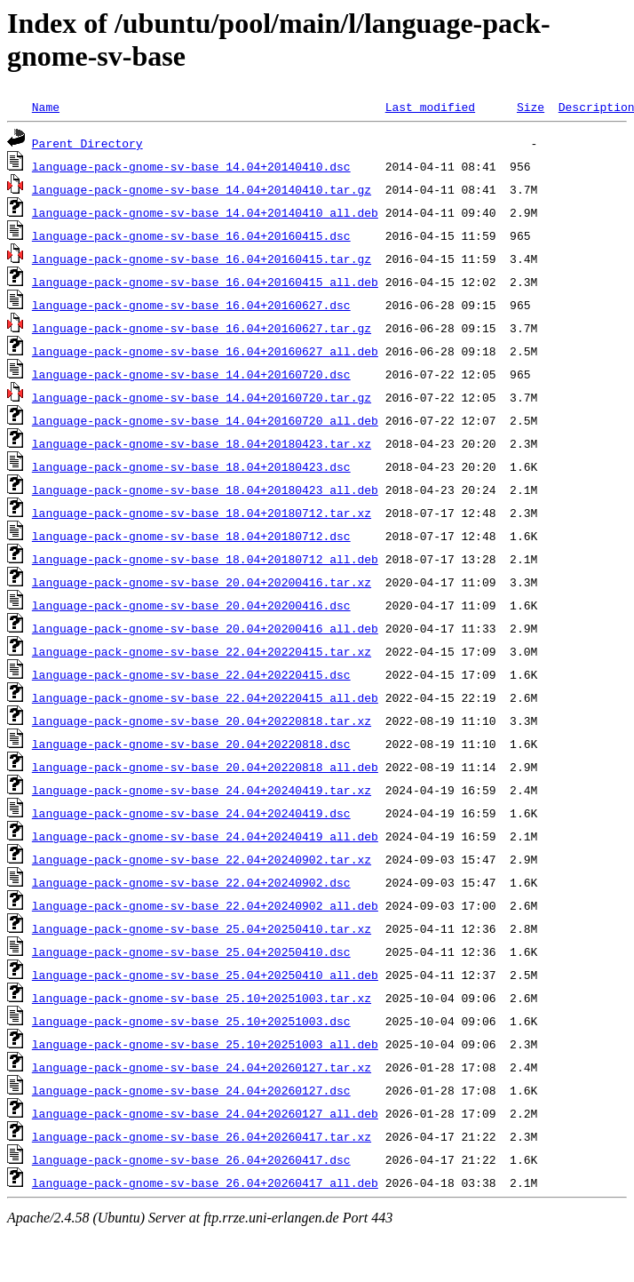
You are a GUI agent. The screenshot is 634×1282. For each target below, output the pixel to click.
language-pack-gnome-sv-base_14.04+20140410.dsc (191, 166)
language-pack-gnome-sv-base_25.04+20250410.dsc (191, 952)
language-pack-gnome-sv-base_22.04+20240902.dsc (191, 882)
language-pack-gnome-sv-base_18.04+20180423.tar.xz (201, 443)
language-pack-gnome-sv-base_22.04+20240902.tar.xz (201, 859)
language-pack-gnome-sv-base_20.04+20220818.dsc (191, 744)
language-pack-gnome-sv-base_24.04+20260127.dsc (191, 1090)
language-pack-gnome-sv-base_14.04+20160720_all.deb (205, 420)
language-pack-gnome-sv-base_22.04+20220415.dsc (191, 674)
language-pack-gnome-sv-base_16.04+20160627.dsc (191, 305)
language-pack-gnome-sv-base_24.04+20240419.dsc (191, 813)
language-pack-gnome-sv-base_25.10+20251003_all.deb (205, 1044)
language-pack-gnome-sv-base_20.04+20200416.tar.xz (201, 582)
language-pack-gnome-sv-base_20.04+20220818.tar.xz (201, 721)
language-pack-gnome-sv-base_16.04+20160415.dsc (191, 235)
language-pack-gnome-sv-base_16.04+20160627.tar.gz (201, 328)
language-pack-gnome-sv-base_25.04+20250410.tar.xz (201, 928)
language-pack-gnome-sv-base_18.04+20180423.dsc (191, 466)
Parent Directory (87, 143)
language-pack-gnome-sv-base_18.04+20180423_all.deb (205, 490)
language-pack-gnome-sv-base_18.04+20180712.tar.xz (201, 513)
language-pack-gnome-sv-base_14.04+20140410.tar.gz (201, 189)
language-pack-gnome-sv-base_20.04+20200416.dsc (191, 605)
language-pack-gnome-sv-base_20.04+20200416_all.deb (205, 628)
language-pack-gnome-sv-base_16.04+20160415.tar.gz (201, 259)
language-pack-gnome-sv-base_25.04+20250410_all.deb (205, 975)
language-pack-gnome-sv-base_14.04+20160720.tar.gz (201, 397)
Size (530, 107)
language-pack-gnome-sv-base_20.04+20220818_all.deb (205, 767)
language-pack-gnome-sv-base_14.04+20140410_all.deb (205, 212)
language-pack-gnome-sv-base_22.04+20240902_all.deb (205, 905)
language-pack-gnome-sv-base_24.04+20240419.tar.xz (201, 790)
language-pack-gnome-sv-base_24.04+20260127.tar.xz (201, 1067)
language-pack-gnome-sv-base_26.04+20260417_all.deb (205, 1182)
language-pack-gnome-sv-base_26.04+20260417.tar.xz (201, 1136)
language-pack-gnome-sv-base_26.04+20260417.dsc (191, 1159)
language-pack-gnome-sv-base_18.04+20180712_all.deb (205, 559)
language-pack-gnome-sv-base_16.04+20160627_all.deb (205, 351)
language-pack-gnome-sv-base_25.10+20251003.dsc (191, 1021)
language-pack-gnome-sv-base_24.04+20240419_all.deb (205, 836)
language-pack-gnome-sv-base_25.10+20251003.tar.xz (201, 998)
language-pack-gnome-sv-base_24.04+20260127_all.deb (205, 1113)
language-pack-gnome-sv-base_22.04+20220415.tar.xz (201, 651)
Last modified (430, 107)
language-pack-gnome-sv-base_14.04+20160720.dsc (191, 374)
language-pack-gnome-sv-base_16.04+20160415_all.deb (205, 282)
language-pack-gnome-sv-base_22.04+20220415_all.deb (205, 697)
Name (45, 107)
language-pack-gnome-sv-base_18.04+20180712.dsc (191, 536)
